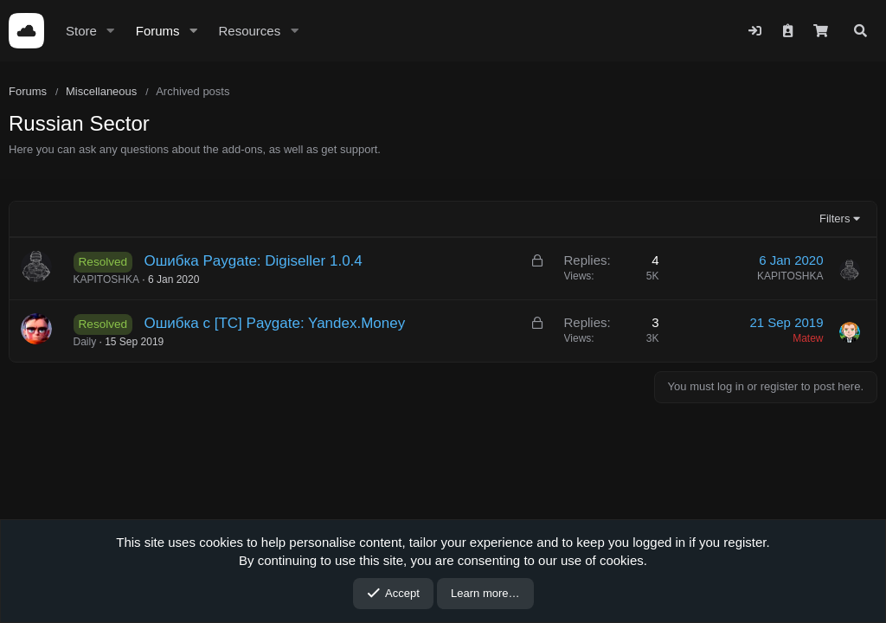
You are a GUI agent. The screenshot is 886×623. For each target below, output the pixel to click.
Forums (158, 30)
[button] (111, 30)
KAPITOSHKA (106, 279)
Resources (249, 30)
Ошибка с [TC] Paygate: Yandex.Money (274, 323)
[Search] (860, 30)
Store (81, 30)
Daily (85, 342)
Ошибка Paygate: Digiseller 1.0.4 (253, 261)
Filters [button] (834, 218)
